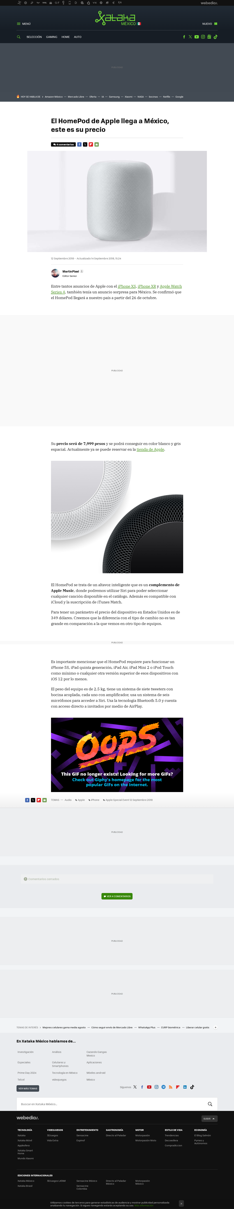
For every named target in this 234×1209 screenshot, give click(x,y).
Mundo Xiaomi (26, 1158)
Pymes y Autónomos (200, 1142)
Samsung (114, 96)
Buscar (210, 1104)
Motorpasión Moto (145, 1140)
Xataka (22, 1135)
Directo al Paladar (116, 1135)
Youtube (196, 37)
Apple (81, 800)
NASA (141, 96)
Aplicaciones (94, 1062)
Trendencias (172, 1135)
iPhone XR (147, 286)
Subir (206, 1118)
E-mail (96, 144)
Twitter (190, 37)
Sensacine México (87, 1180)
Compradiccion (173, 1145)
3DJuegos (52, 1135)
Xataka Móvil (25, 1140)
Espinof (81, 1140)
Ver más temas (27, 1088)
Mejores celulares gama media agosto (64, 1027)
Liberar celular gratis (197, 1027)
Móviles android (96, 1072)
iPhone (95, 800)
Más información (144, 1205)
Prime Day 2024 (27, 1072)
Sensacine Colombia (82, 1187)
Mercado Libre (76, 96)
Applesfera (24, 1145)
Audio (68, 800)
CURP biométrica (171, 1027)
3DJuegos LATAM (56, 1180)
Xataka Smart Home (25, 1152)
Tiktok (215, 37)
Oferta (92, 96)
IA (103, 96)
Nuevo (207, 24)
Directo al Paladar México (116, 1182)
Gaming (51, 37)
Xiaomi (128, 96)
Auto (77, 37)
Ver (119, 896)
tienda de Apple (150, 449)
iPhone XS (127, 286)
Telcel (21, 1079)
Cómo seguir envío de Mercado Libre (112, 1027)
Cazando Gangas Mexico (97, 1053)
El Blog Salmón (202, 1135)
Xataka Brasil (25, 1185)
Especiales (24, 1062)
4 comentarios (65, 144)
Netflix (166, 96)
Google (179, 96)
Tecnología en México (64, 1072)
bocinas (153, 96)
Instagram (203, 37)
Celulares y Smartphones (60, 1064)
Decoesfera (171, 1140)
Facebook (184, 37)
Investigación (26, 1052)
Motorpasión (142, 1135)
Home (66, 37)
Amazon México (54, 96)
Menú (26, 24)
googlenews (209, 37)
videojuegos (59, 1079)
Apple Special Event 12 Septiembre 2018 (129, 800)
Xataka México (117, 18)
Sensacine (82, 1135)
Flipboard (91, 144)
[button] (72, 271)
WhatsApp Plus (147, 1027)
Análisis (56, 1052)
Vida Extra (52, 1140)
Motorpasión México (142, 1182)
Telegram (163, 1086)
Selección (34, 37)
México (91, 1079)
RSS (170, 1086)
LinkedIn (185, 1086)
